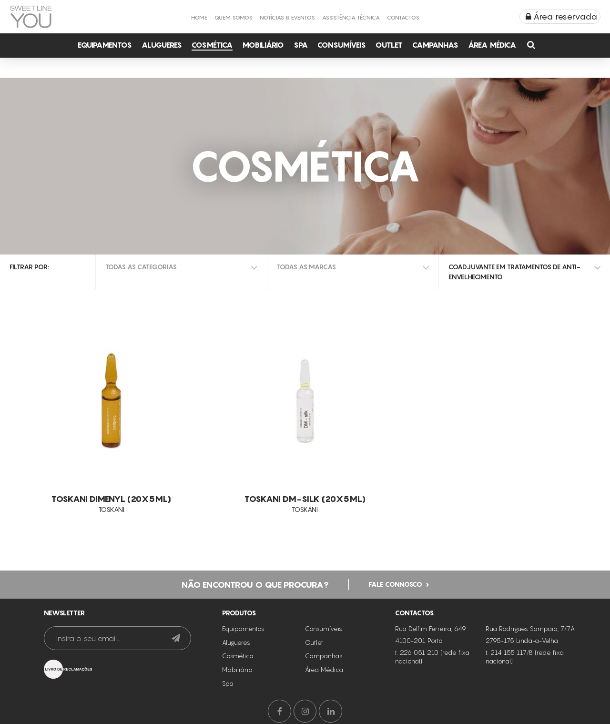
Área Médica (492, 45)
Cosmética (212, 45)
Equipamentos (105, 45)
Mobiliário (263, 45)
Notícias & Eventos (287, 17)
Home (199, 17)
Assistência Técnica (351, 17)
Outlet (389, 45)
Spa (301, 45)
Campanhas (435, 45)
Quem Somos (233, 17)
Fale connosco (395, 583)
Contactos (403, 17)
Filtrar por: (29, 267)
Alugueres (162, 45)
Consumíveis (341, 45)
